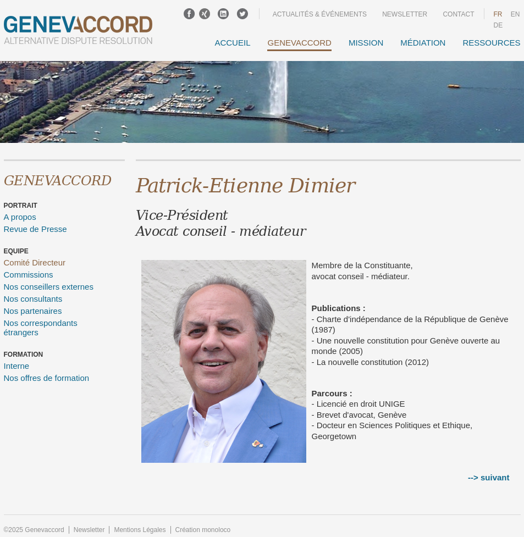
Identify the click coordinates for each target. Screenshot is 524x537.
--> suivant (488, 477)
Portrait (20, 205)
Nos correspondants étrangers (41, 327)
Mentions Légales (140, 530)
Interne (17, 365)
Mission (366, 42)
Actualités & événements (320, 14)
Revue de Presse (35, 229)
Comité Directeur (35, 262)
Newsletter (404, 14)
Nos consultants (33, 298)
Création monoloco (203, 530)
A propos (20, 217)
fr (498, 14)
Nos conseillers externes (48, 286)
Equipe (16, 251)
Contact (458, 14)
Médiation (422, 42)
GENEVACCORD (299, 42)
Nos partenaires (33, 310)
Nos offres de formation (47, 378)
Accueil (232, 42)
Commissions (28, 274)
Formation (23, 354)
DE (498, 25)
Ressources (491, 42)
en (515, 14)
